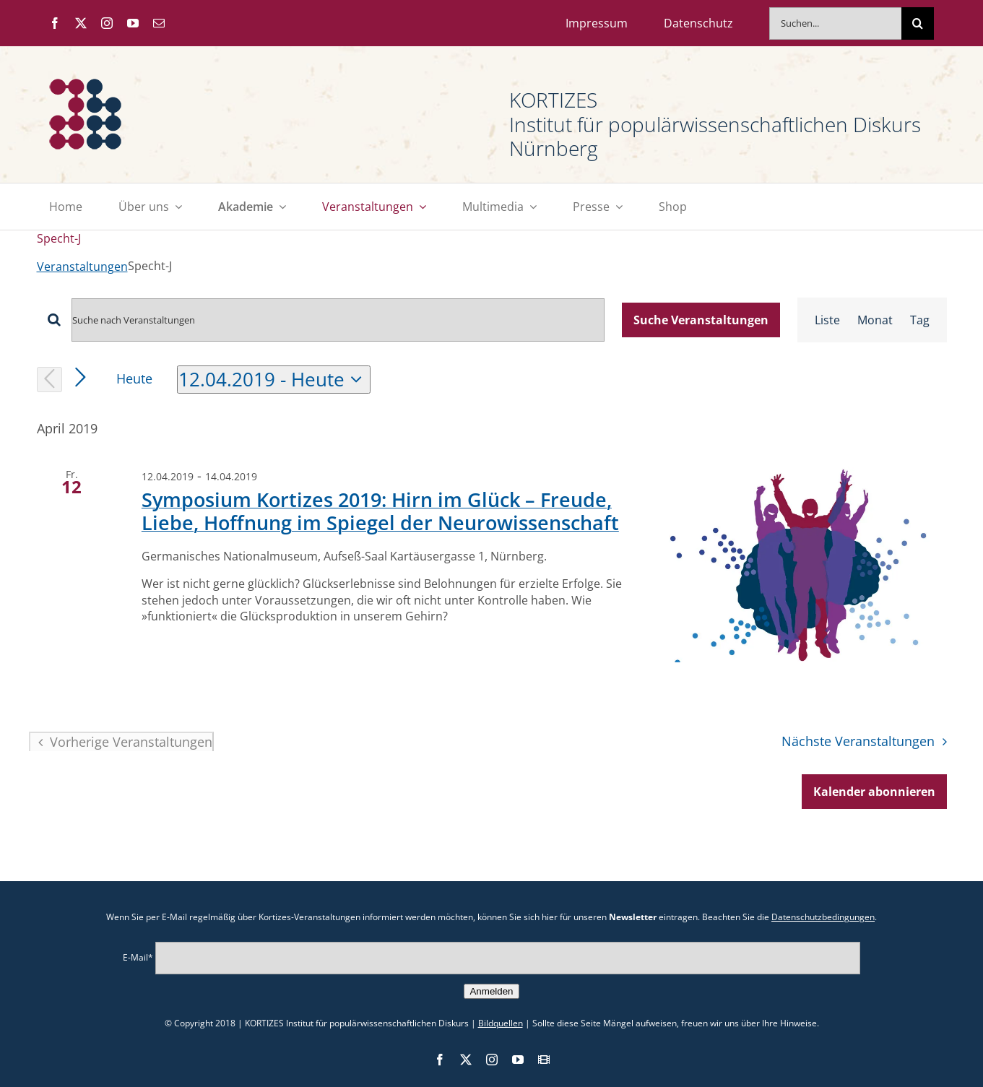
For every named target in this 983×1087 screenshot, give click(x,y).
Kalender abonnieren (874, 791)
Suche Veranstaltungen (700, 320)
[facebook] (55, 23)
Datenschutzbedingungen (823, 917)
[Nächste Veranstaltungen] (80, 378)
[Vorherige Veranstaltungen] (49, 379)
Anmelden (491, 991)
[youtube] (133, 23)
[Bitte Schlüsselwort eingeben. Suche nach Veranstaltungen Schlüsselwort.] (338, 320)
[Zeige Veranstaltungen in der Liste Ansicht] (827, 320)
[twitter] (81, 23)
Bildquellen (500, 1023)
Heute (134, 378)
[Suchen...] (835, 23)
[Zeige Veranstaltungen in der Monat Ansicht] (875, 320)
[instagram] (107, 23)
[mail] (159, 23)
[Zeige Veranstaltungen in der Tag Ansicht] (920, 320)
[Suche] (917, 23)
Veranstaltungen (82, 266)
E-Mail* (138, 956)
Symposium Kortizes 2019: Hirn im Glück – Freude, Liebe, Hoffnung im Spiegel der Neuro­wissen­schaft (380, 511)
